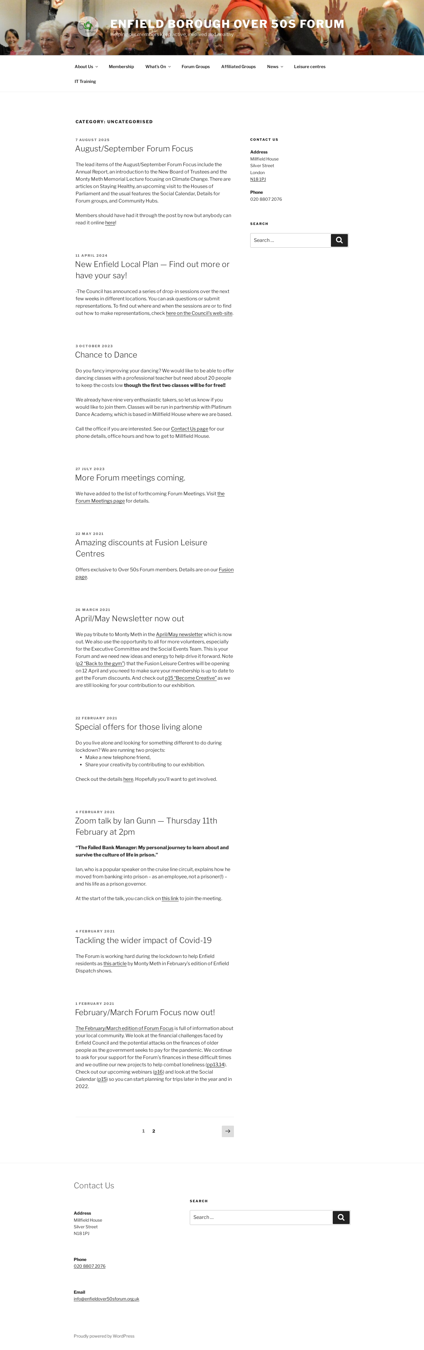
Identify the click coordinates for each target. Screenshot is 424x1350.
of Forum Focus (155, 1028)
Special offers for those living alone (138, 726)
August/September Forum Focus (134, 148)
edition (130, 1028)
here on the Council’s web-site (199, 313)
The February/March (99, 1028)
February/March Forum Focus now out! (145, 1012)
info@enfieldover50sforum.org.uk (106, 1298)
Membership (121, 66)
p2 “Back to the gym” (100, 663)
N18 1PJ (258, 179)
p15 (102, 1079)
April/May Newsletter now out (129, 618)
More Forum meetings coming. (130, 477)
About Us (87, 66)
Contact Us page (189, 429)
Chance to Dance (106, 354)
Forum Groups (196, 66)
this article (115, 963)
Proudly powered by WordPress (104, 1335)
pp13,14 (215, 1065)
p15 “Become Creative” (191, 678)
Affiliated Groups (238, 66)
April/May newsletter (179, 634)
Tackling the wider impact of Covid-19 (143, 940)
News (275, 66)
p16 (158, 1072)
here (110, 223)
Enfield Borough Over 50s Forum (227, 24)
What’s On (158, 66)
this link (170, 898)
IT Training (85, 81)
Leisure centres (309, 66)
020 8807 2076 (89, 1266)
